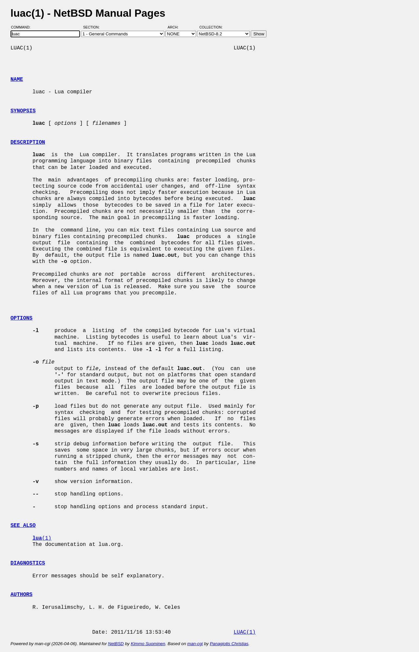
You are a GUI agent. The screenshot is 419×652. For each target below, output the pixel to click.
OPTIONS (21, 318)
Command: (22, 27)
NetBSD (116, 643)
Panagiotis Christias (229, 643)
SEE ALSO (23, 525)
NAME (16, 79)
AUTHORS (21, 594)
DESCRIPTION (27, 142)
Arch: (176, 27)
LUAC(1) (245, 632)
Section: (92, 27)
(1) (41, 538)
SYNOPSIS (23, 111)
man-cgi (195, 643)
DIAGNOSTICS (27, 563)
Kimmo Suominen (148, 643)
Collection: (211, 27)
